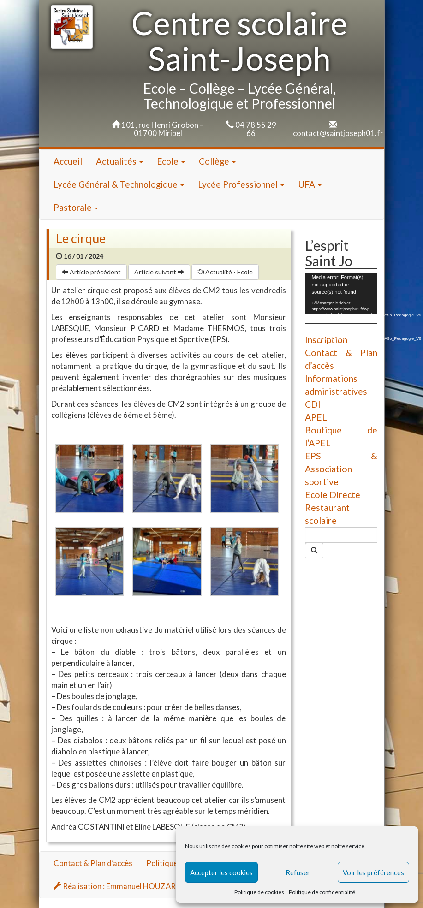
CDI (313, 404)
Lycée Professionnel (241, 184)
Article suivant (159, 272)
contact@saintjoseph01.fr (338, 133)
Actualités (119, 161)
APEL (316, 417)
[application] (341, 293)
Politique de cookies (259, 892)
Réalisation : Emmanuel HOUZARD (117, 886)
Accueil (68, 161)
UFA (310, 184)
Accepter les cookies (221, 872)
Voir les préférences (373, 872)
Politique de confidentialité (322, 892)
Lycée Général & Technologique (119, 184)
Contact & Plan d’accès (93, 863)
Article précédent (91, 272)
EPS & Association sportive (341, 469)
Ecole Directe (332, 494)
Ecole (171, 161)
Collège (217, 161)
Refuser (298, 872)
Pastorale (76, 207)
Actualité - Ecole (225, 272)
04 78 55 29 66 (255, 129)
